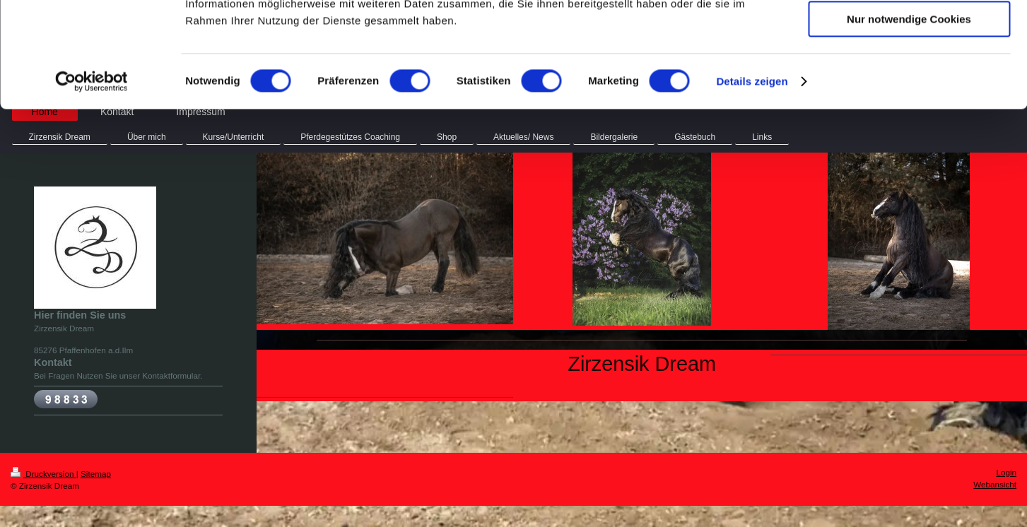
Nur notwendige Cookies (909, 118)
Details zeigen (751, 180)
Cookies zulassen (908, 35)
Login (1006, 472)
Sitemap (96, 473)
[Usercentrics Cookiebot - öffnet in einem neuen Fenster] (91, 180)
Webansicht (994, 484)
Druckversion (43, 473)
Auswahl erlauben (909, 77)
